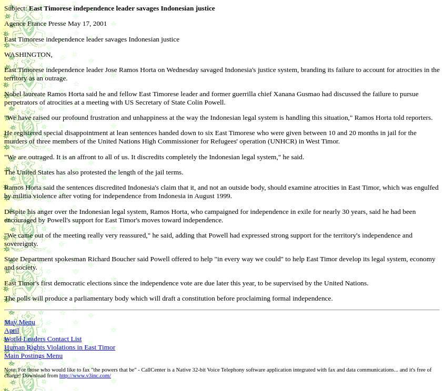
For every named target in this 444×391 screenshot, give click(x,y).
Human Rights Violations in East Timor (59, 347)
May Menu (19, 322)
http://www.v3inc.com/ (85, 375)
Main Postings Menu (33, 355)
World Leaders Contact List (43, 339)
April (11, 330)
